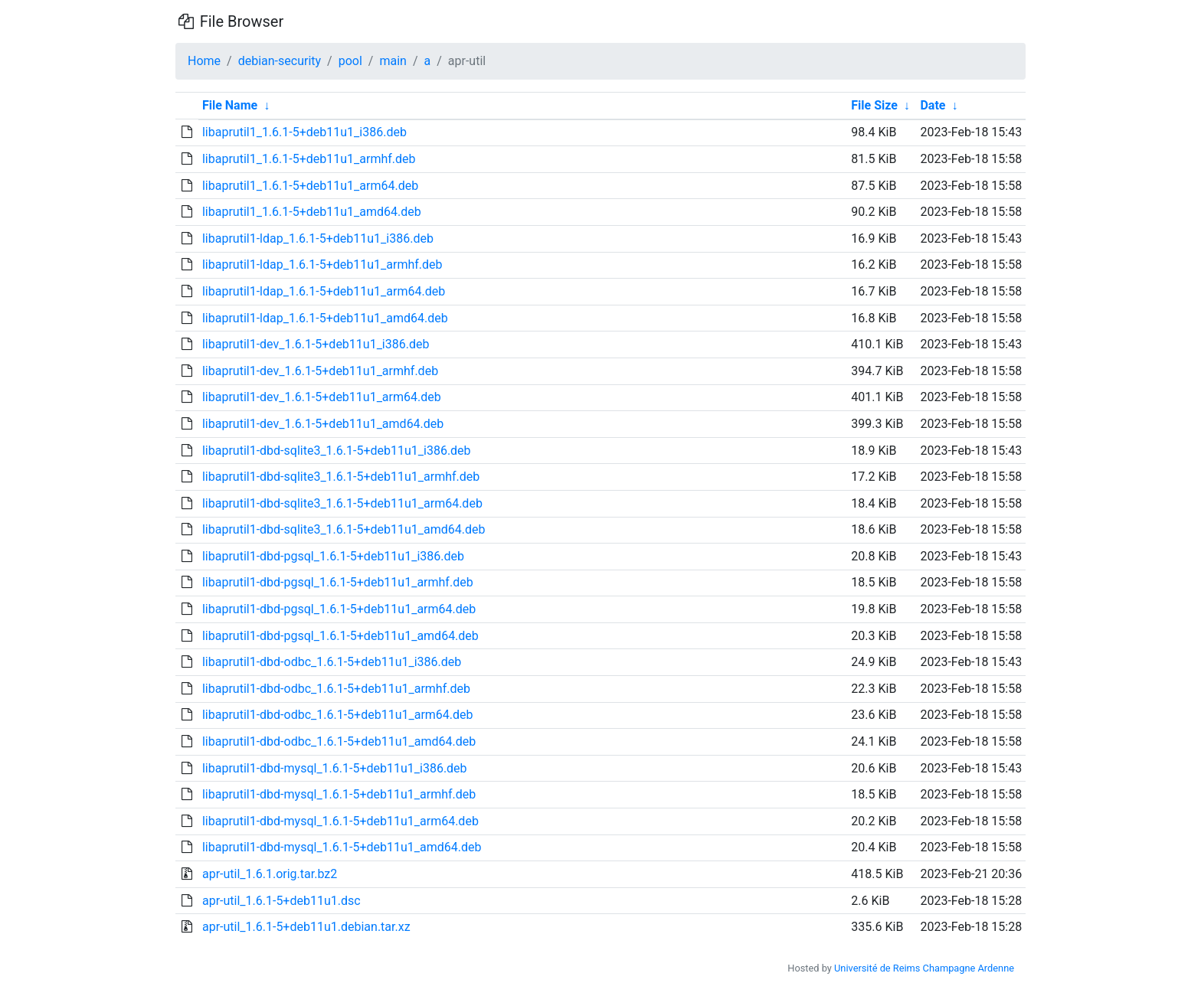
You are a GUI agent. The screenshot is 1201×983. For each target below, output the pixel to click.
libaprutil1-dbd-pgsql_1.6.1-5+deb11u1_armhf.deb (337, 582)
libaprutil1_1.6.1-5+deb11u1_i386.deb (304, 132)
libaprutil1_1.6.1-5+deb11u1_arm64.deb (310, 185)
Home (204, 61)
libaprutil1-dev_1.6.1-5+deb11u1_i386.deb (316, 344)
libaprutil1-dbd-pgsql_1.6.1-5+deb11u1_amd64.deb (340, 636)
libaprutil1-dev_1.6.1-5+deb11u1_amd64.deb (322, 423)
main (392, 61)
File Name (229, 105)
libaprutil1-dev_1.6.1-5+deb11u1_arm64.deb (321, 397)
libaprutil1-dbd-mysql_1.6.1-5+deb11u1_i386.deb (334, 768)
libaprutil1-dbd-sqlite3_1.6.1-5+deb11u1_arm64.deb (342, 503)
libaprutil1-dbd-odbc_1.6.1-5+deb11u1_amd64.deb (339, 741)
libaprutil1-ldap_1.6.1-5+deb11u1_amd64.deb (325, 318)
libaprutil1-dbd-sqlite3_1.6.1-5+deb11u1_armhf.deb (340, 476)
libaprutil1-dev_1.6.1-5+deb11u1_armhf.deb (320, 371)
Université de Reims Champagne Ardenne (924, 968)
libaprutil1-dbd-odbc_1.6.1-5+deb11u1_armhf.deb (336, 688)
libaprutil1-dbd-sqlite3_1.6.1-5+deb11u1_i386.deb (336, 450)
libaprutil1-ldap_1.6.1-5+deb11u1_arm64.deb (323, 291)
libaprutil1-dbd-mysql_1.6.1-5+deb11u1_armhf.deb (339, 794)
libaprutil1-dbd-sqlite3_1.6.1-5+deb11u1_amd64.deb (344, 529)
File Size (874, 105)
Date (932, 105)
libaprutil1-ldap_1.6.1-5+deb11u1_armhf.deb (322, 264)
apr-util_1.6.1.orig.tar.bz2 (269, 874)
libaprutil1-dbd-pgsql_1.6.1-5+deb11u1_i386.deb (333, 556)
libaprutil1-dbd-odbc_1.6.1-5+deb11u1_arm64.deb (337, 714)
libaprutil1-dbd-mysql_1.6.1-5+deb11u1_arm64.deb (340, 821)
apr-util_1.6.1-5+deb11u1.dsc (281, 900)
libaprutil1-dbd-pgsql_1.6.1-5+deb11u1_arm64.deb (339, 609)
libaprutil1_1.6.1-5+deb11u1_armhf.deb (309, 159)
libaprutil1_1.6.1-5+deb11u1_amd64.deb (311, 211)
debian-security (279, 61)
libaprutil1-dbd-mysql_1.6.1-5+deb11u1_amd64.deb (342, 847)
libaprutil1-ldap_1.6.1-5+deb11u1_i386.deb (318, 238)
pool (350, 61)
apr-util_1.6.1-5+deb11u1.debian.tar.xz (306, 926)
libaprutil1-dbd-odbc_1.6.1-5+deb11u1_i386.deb (331, 662)
